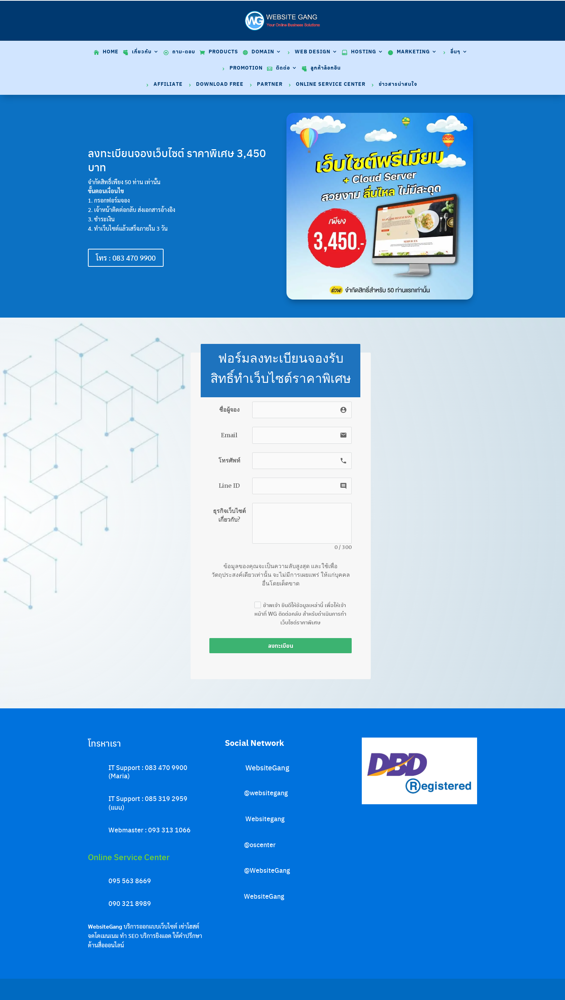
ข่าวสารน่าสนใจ (398, 84)
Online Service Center (330, 84)
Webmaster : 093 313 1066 (149, 829)
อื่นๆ (455, 52)
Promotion (246, 68)
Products (223, 52)
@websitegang (266, 792)
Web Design (312, 52)
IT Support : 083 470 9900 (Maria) (147, 771)
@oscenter (260, 844)
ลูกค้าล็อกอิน (326, 68)
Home (111, 52)
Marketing (413, 52)
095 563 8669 (129, 880)
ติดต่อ (283, 68)
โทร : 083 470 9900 (126, 257)
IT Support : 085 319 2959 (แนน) (147, 802)
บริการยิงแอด (156, 935)
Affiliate (168, 84)
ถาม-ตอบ (183, 52)
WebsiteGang (267, 767)
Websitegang (265, 818)
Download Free (220, 84)
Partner (269, 84)
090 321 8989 (129, 903)
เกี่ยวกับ (142, 52)
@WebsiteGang (267, 870)
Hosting (363, 52)
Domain (263, 52)
